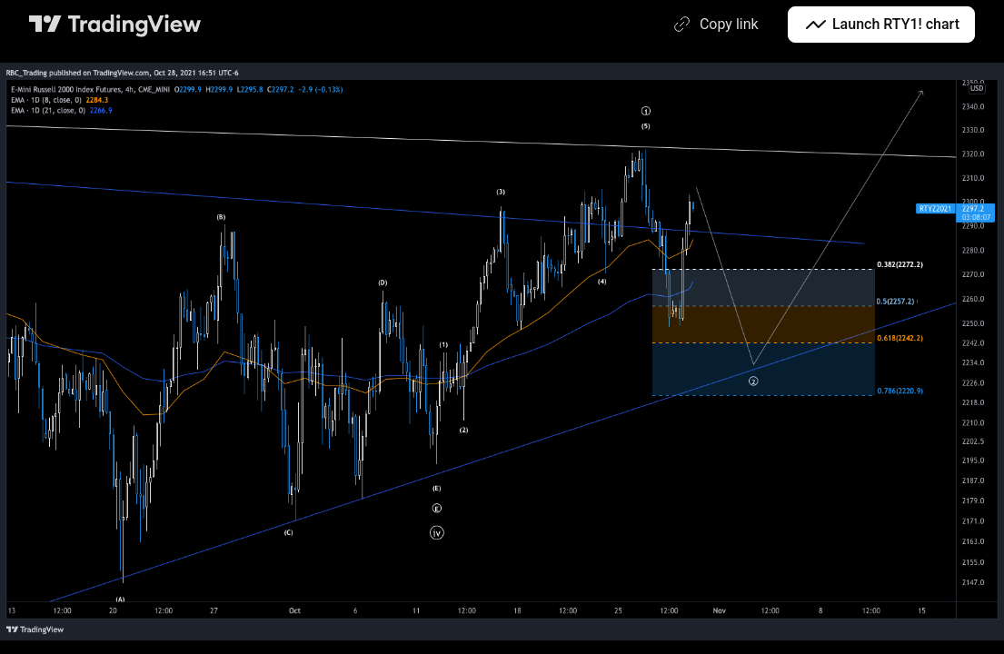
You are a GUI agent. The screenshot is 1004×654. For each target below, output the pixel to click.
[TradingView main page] (115, 24)
